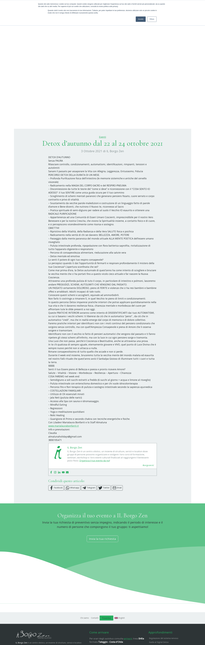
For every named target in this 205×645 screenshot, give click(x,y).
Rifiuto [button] (152, 19)
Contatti (94, 631)
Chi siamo (84, 631)
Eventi (102, 150)
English (120, 631)
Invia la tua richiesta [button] (102, 552)
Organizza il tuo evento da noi (94, 474)
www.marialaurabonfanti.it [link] (63, 439)
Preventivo (106, 631)
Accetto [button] (140, 19)
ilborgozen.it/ (148, 478)
